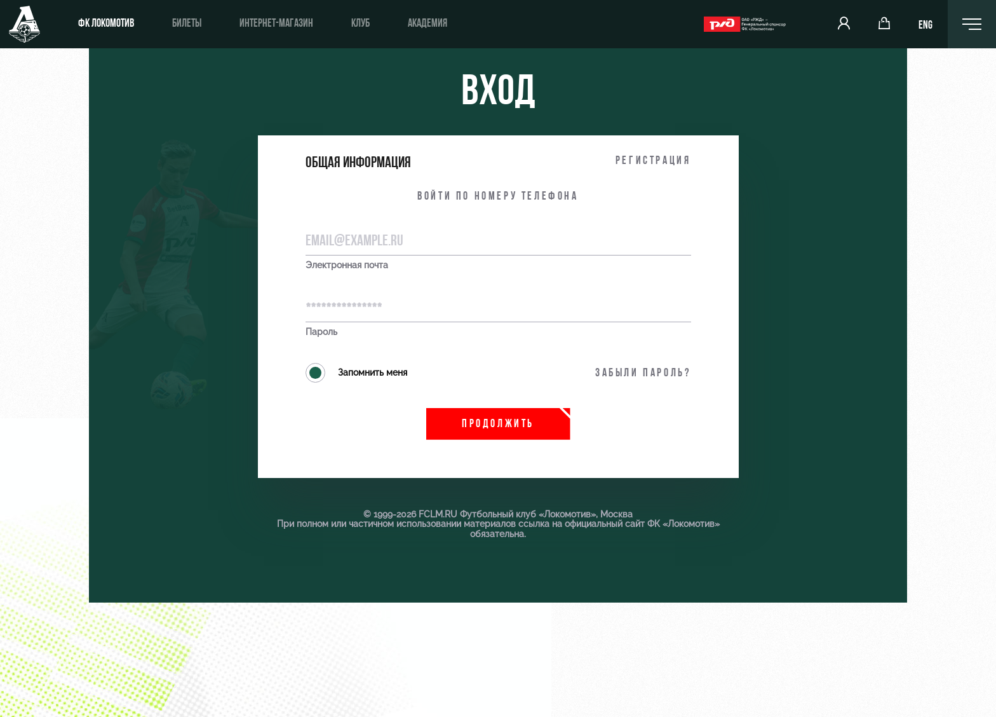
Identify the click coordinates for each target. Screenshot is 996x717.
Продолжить (498, 424)
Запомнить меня (356, 373)
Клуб (360, 24)
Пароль (321, 332)
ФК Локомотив (106, 24)
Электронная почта (347, 265)
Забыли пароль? (642, 373)
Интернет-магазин (276, 24)
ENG (925, 26)
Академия (427, 24)
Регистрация (653, 161)
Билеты (186, 24)
